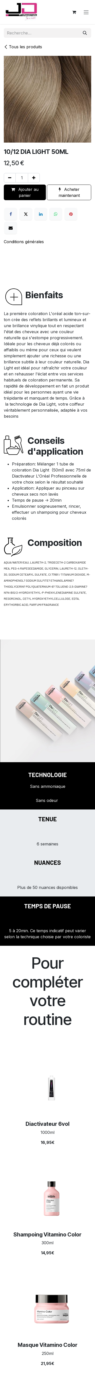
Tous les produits (23, 46)
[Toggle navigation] (86, 12)
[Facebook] (11, 214)
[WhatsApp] (56, 214)
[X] (26, 214)
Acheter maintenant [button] (69, 192)
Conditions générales (24, 241)
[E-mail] (11, 228)
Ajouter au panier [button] (25, 192)
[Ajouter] (34, 178)
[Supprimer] (10, 178)
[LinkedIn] (41, 214)
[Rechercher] (85, 33)
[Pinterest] (71, 214)
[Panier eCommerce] (74, 12)
